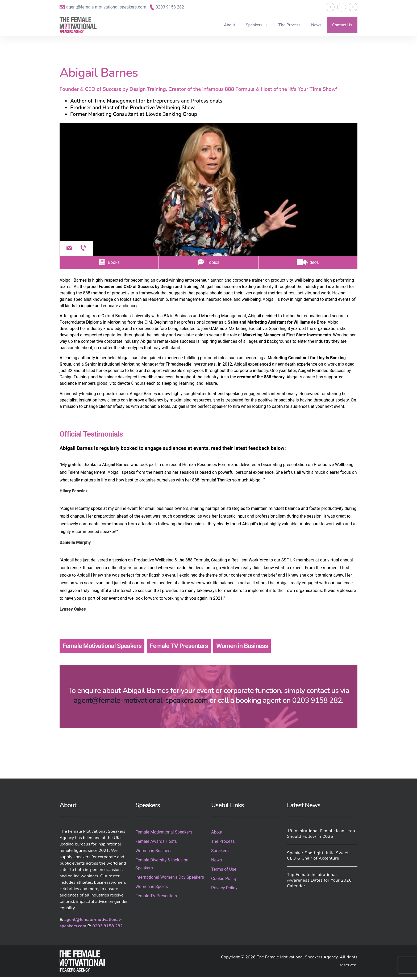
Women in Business (242, 646)
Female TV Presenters (179, 646)
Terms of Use (223, 869)
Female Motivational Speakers (101, 646)
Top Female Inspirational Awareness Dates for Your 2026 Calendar (319, 880)
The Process (289, 25)
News (316, 25)
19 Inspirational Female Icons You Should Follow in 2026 (321, 833)
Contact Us (342, 25)
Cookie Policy (224, 878)
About (229, 25)
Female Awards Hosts (156, 841)
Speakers (257, 25)
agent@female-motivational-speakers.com (106, 7)
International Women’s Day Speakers (169, 877)
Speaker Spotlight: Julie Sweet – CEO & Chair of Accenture (319, 855)
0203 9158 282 (170, 7)
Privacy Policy (224, 887)
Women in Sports (151, 886)
